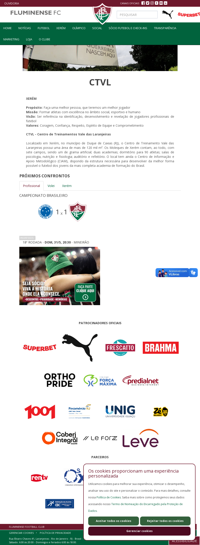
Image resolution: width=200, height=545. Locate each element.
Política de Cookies (109, 497)
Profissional (31, 186)
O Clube (44, 39)
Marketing (11, 39)
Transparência (165, 28)
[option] (100, 218)
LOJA (29, 39)
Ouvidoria (11, 3)
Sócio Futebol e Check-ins (128, 28)
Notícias (24, 28)
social (97, 28)
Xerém (61, 28)
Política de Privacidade (55, 532)
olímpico (79, 28)
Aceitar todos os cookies (113, 521)
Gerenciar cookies (139, 531)
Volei (51, 186)
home (7, 28)
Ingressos (26, 237)
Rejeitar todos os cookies (165, 521)
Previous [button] (12, 217)
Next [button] (187, 217)
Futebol (44, 28)
